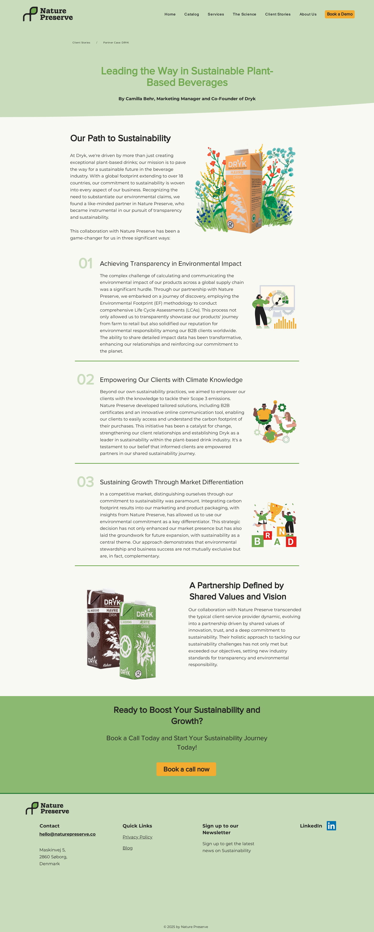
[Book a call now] (186, 769)
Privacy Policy (137, 837)
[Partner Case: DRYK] (116, 42)
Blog (128, 848)
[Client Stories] (81, 42)
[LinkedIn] (331, 825)
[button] (216, 14)
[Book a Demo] (340, 14)
